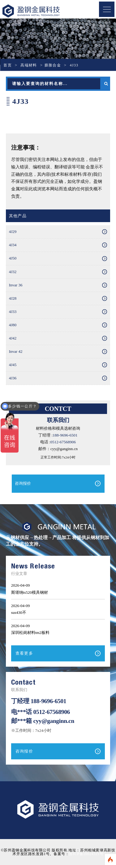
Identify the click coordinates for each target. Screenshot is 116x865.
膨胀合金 (53, 65)
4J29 (13, 231)
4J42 (13, 338)
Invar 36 (16, 285)
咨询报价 (23, 483)
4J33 (13, 311)
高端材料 (28, 65)
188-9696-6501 (65, 435)
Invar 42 (16, 351)
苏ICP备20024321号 (86, 854)
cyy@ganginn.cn (53, 721)
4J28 (13, 298)
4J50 (13, 258)
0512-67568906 (63, 442)
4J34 (13, 245)
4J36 (13, 378)
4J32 (13, 271)
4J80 (13, 325)
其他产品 (18, 215)
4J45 (13, 364)
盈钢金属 (41, 11)
